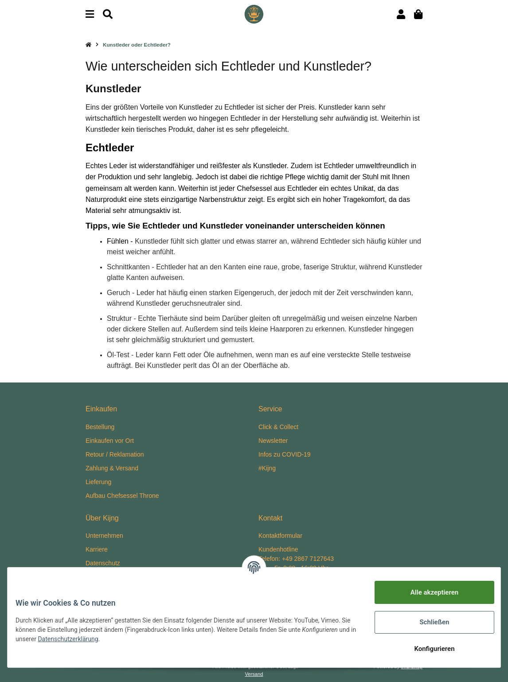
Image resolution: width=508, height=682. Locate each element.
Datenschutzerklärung (130, 639)
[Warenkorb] (418, 14)
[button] (401, 14)
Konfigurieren (428, 649)
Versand (254, 674)
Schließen (428, 622)
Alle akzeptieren (428, 592)
